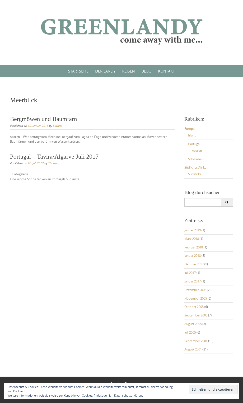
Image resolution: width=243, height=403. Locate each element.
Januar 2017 (192, 281)
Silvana (57, 125)
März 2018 (191, 239)
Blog (146, 71)
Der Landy (105, 71)
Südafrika (194, 174)
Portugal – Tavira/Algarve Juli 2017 (54, 156)
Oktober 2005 (194, 307)
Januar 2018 (192, 255)
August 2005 (193, 324)
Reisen (128, 71)
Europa (189, 128)
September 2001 (195, 341)
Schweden (195, 159)
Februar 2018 (193, 247)
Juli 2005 (190, 332)
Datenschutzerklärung (129, 395)
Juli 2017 (190, 273)
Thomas (53, 163)
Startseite (78, 71)
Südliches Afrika (195, 167)
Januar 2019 (192, 230)
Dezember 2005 (195, 290)
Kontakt (166, 71)
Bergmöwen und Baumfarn (43, 119)
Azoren (197, 150)
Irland (192, 135)
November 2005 (195, 298)
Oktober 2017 (194, 264)
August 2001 (193, 349)
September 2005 (195, 315)
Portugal (194, 144)
